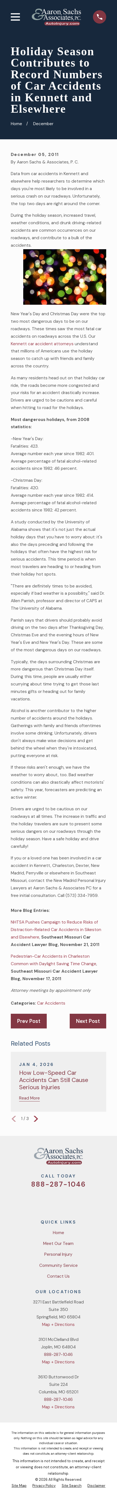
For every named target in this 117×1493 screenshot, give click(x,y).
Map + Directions (58, 1324)
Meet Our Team (58, 1243)
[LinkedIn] (79, 1201)
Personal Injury (58, 1254)
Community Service (58, 1265)
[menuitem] (19, 1486)
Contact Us (58, 1276)
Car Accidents (51, 1003)
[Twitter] (38, 1201)
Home (58, 1232)
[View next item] (36, 1119)
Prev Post (28, 1021)
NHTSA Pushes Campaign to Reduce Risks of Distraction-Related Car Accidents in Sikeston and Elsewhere (56, 929)
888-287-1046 (58, 1184)
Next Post (88, 1021)
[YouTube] (65, 1201)
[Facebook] (52, 1201)
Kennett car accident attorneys (42, 344)
